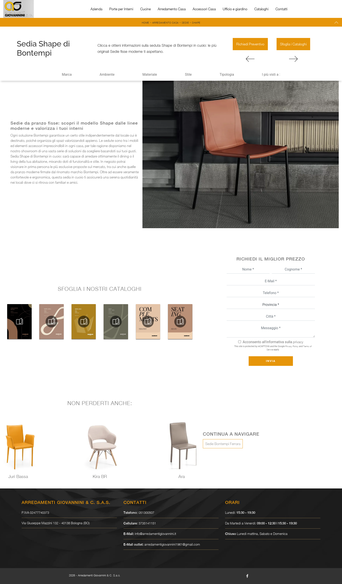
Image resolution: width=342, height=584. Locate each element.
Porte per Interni (121, 9)
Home (145, 22)
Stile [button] (188, 74)
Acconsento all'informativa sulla (273, 342)
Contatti (281, 9)
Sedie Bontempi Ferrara (222, 444)
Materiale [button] (149, 74)
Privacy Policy (291, 346)
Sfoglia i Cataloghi (293, 44)
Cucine (145, 9)
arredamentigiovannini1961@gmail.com (172, 544)
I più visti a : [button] (271, 74)
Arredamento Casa (172, 9)
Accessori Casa (204, 9)
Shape (196, 22)
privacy (298, 342)
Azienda (96, 9)
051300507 (146, 512)
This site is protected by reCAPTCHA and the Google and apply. (273, 348)
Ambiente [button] (107, 74)
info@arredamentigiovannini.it (155, 534)
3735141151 (147, 523)
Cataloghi (261, 9)
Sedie (185, 22)
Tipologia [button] (227, 74)
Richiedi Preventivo (250, 44)
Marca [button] (67, 74)
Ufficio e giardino (235, 9)
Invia (270, 361)
